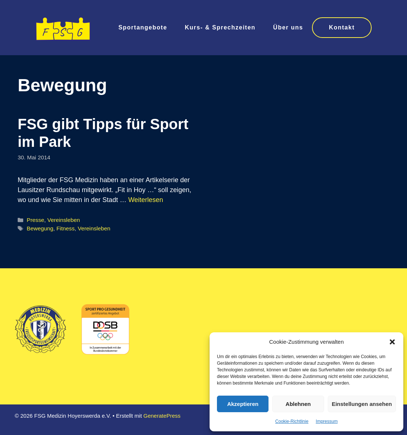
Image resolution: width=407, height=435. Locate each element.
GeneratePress (161, 416)
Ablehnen (297, 404)
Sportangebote (142, 27)
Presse (35, 220)
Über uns (288, 27)
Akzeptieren (243, 404)
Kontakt (342, 27)
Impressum (326, 421)
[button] (392, 342)
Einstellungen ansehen (362, 404)
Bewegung (40, 228)
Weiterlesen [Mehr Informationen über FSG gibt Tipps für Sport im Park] (145, 200)
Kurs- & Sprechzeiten (220, 27)
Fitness (65, 228)
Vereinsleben (64, 220)
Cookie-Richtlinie (291, 421)
